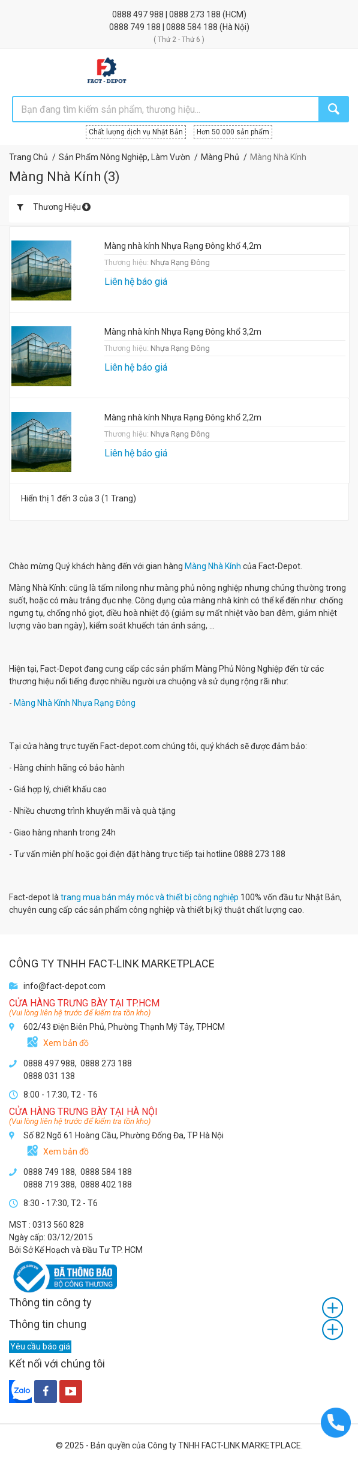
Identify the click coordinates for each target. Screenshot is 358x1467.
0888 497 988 (139, 14)
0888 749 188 (136, 27)
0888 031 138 (49, 1076)
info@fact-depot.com (64, 986)
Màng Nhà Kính (213, 566)
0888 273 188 (195, 14)
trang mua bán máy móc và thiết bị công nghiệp (150, 897)
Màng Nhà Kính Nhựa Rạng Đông (75, 703)
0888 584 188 (192, 27)
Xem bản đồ (66, 1043)
